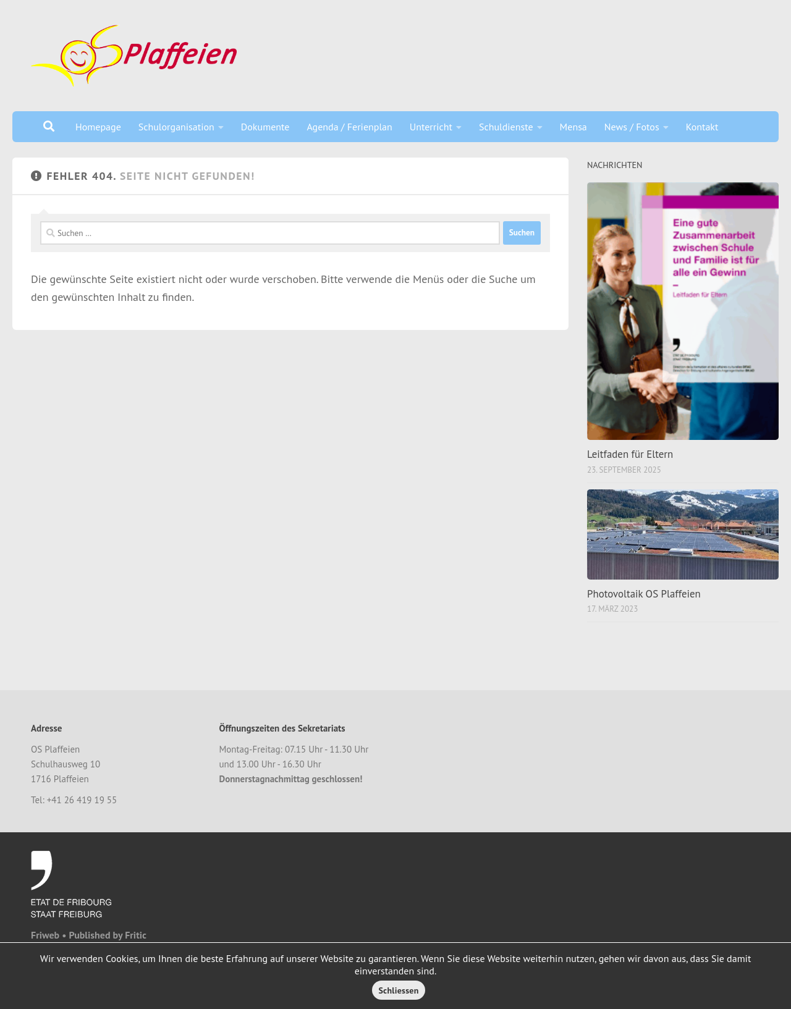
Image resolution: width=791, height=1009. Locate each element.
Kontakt (702, 126)
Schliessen (398, 990)
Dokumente (265, 126)
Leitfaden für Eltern (630, 454)
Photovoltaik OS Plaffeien (644, 594)
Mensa (573, 126)
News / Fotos (631, 126)
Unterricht (431, 126)
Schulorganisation (176, 126)
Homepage (98, 126)
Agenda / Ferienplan (349, 126)
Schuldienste (506, 126)
